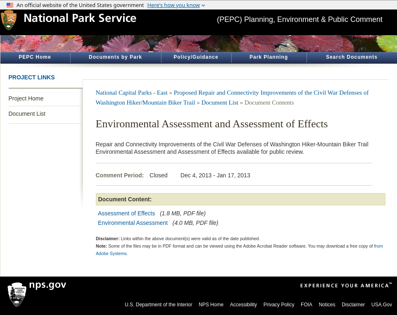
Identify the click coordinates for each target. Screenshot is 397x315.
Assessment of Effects (126, 213)
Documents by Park (115, 57)
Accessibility (243, 305)
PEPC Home (35, 57)
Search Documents (352, 57)
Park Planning (269, 57)
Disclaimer (353, 305)
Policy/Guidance (196, 57)
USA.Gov (381, 305)
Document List (27, 113)
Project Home (26, 98)
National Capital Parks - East (132, 92)
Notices (327, 305)
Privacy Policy (279, 305)
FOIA (306, 305)
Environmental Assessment (133, 223)
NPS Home (211, 305)
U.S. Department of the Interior (158, 305)
